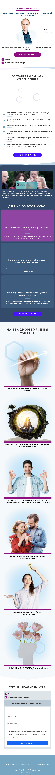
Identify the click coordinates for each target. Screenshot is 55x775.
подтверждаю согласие (15, 731)
